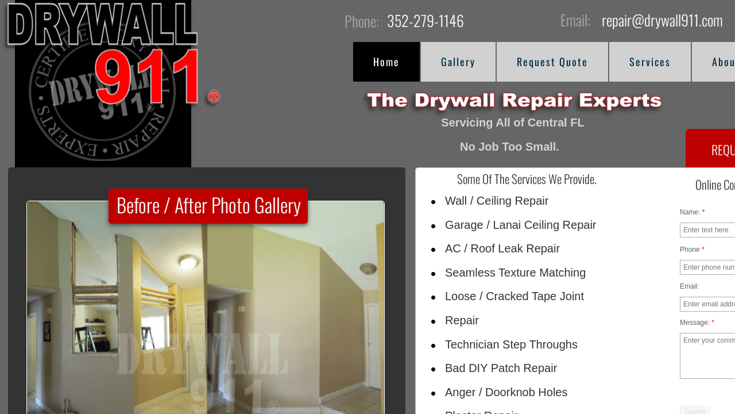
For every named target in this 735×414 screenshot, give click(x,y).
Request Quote (552, 61)
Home (386, 61)
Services (650, 61)
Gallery (458, 61)
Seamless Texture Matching (515, 272)
